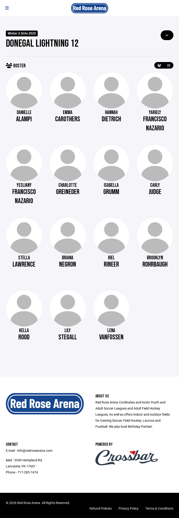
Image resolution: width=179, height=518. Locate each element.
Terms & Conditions (159, 508)
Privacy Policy (128, 508)
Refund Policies (101, 508)
